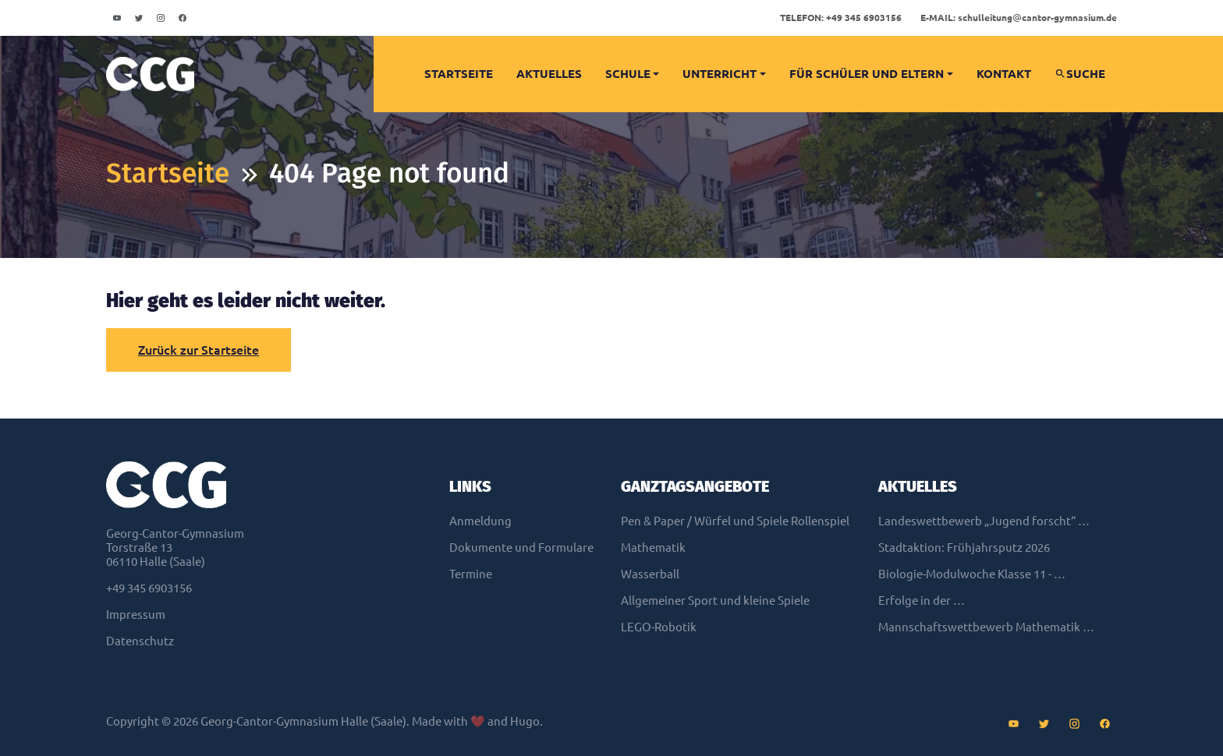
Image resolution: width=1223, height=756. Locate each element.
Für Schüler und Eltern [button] (866, 73)
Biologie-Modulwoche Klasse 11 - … (971, 574)
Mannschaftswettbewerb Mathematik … (986, 627)
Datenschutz (140, 641)
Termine (470, 574)
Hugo (525, 721)
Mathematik (653, 547)
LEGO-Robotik (659, 627)
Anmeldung (480, 521)
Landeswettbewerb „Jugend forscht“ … (984, 521)
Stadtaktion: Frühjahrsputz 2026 (964, 547)
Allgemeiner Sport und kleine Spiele (715, 600)
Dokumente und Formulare (521, 547)
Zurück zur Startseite (198, 350)
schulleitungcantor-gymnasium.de (1018, 17)
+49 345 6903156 (841, 17)
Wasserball (650, 574)
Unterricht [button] (719, 73)
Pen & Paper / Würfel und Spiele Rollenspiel (735, 521)
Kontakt (1004, 73)
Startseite (458, 73)
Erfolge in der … (921, 600)
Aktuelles (549, 73)
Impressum (135, 614)
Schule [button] (627, 73)
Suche (1080, 73)
